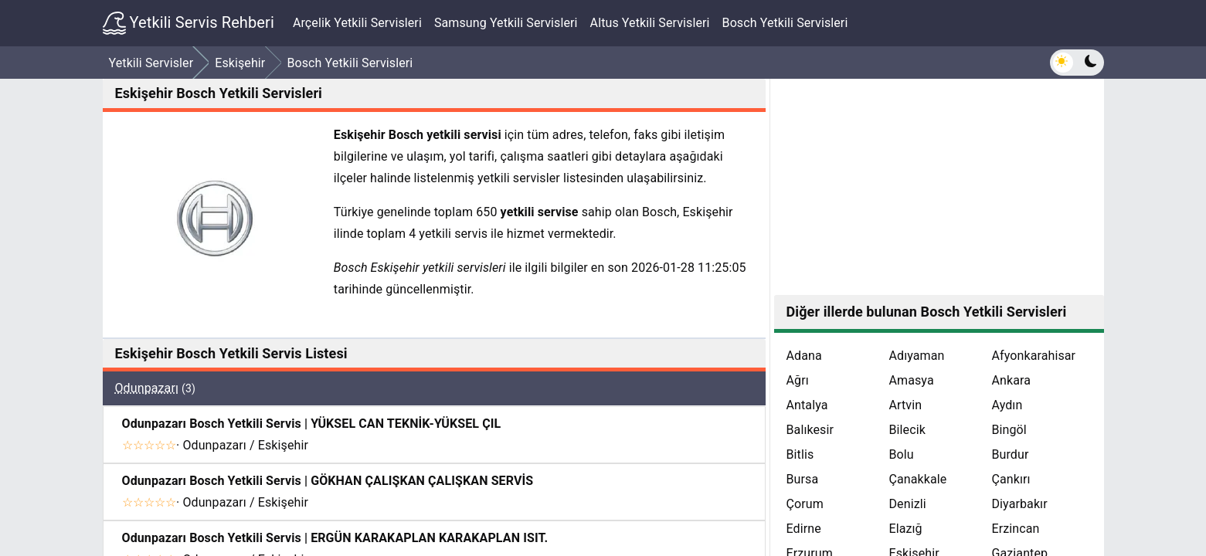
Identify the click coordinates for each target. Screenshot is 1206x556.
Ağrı (797, 380)
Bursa (802, 479)
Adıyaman (916, 355)
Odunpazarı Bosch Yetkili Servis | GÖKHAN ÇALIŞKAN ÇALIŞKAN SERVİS (328, 480)
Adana (804, 355)
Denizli (907, 504)
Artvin (905, 405)
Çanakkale (917, 479)
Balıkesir (810, 429)
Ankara (1011, 380)
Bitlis (800, 454)
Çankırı (1010, 479)
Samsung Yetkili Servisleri (506, 22)
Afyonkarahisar (1033, 355)
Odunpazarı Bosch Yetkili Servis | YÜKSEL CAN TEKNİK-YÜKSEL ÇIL (311, 423)
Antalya (807, 405)
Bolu (900, 454)
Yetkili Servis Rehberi (188, 23)
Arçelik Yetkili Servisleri (357, 22)
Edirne (803, 528)
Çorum (805, 504)
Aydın (1006, 405)
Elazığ (905, 528)
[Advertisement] (939, 187)
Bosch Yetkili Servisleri (785, 22)
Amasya (910, 380)
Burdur (1009, 454)
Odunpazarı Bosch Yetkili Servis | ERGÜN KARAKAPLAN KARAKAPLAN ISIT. (335, 538)
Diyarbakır (1019, 504)
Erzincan (1015, 528)
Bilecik (906, 429)
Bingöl (1008, 429)
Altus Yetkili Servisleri (650, 22)
